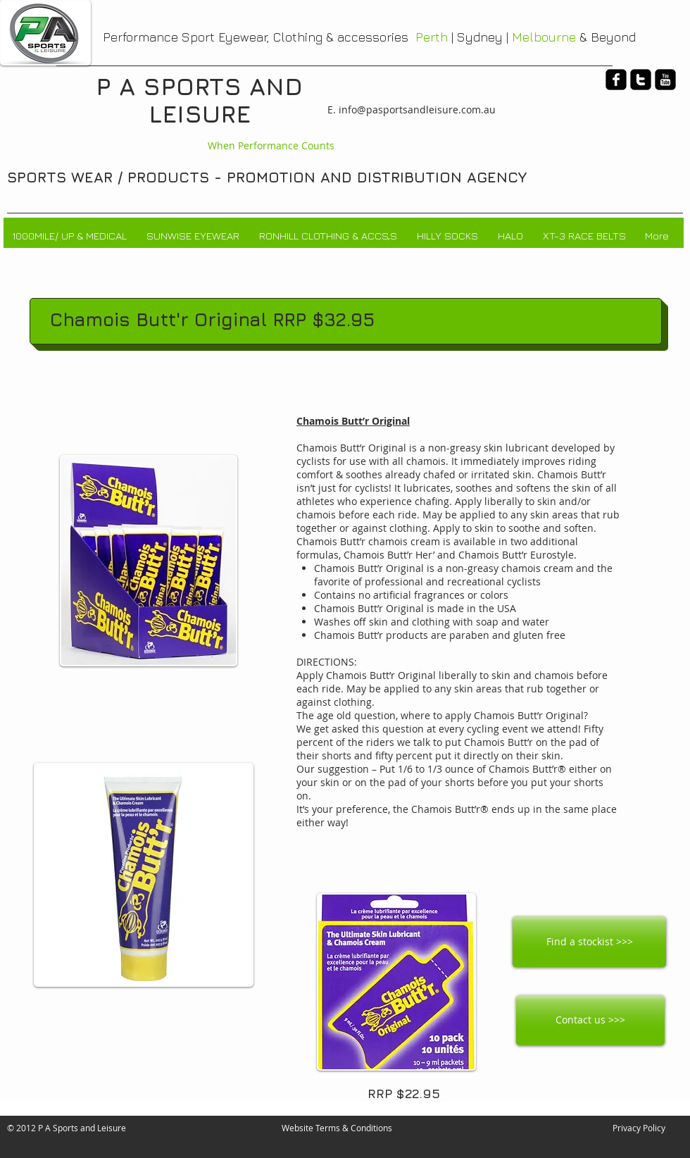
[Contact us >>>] (590, 1020)
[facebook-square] (616, 79)
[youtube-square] (665, 79)
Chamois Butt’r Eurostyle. (517, 554)
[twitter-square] (640, 79)
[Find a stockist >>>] (589, 941)
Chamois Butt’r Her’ (389, 554)
